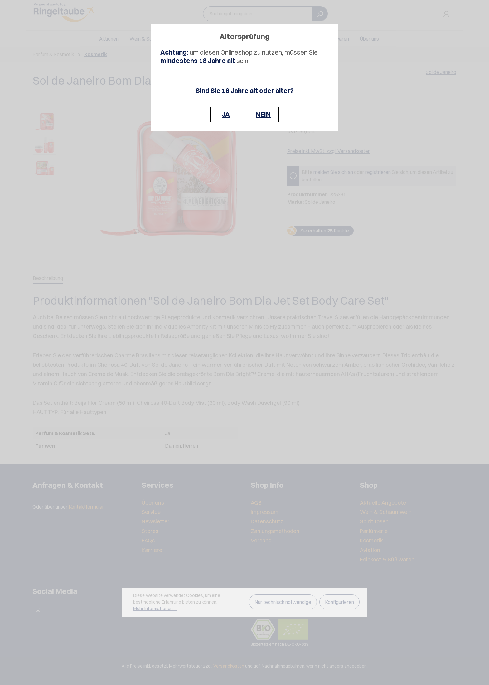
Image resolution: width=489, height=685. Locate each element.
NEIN (263, 114)
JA (226, 114)
